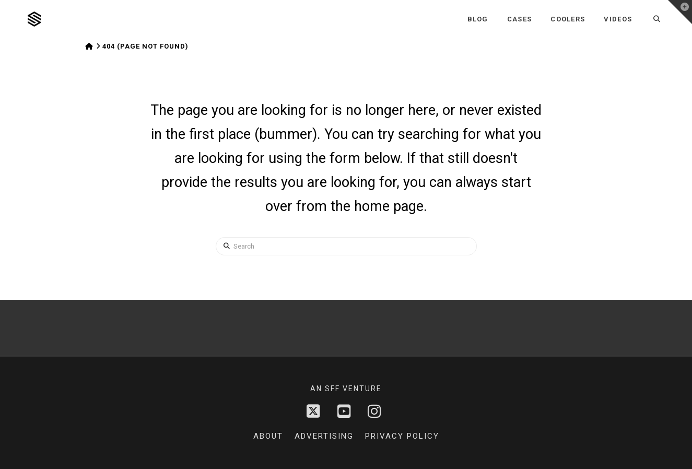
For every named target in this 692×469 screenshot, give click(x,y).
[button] (680, 12)
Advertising (324, 436)
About (268, 436)
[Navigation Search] (657, 19)
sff (332, 388)
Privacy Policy (402, 436)
